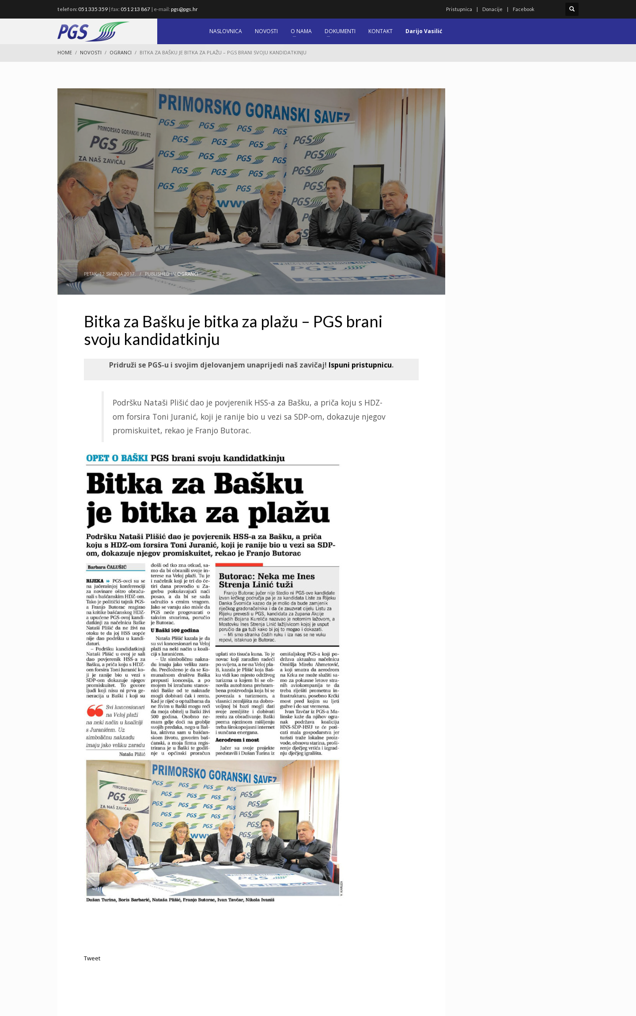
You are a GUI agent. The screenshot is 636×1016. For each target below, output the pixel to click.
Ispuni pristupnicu (359, 365)
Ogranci (187, 274)
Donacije (492, 9)
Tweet (92, 958)
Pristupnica (459, 9)
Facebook (523, 9)
